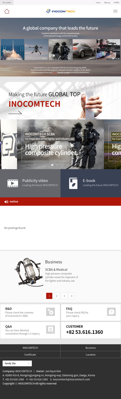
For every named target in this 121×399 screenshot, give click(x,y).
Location (91, 354)
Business (91, 347)
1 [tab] (53, 165)
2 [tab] (58, 165)
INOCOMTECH (30, 347)
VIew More (21, 115)
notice (11, 201)
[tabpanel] (60, 144)
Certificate (30, 354)
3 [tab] (63, 165)
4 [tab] (68, 165)
